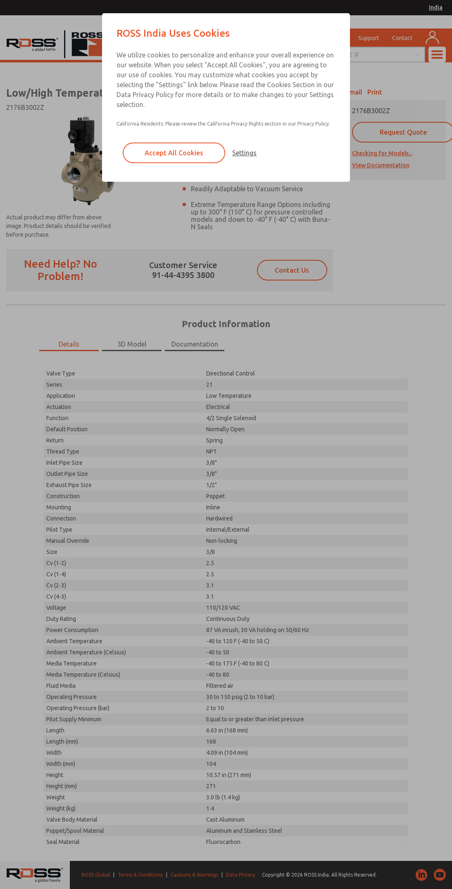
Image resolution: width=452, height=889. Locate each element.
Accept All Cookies (174, 153)
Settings (244, 153)
